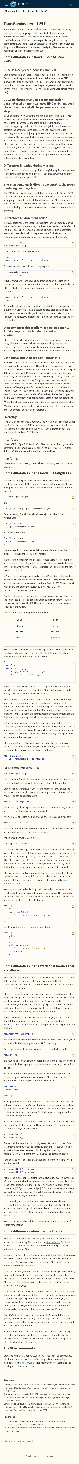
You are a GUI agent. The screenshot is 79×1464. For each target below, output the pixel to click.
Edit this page (33, 1456)
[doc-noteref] (37, 29)
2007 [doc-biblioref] (27, 1212)
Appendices (14, 11)
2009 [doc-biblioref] (41, 1004)
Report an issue (50, 1456)
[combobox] (72, 4)
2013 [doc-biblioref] (72, 1208)
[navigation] (62, 11)
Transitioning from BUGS (35, 11)
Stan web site (53, 1242)
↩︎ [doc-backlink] (42, 1424)
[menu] (6, 4)
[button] (5, 11)
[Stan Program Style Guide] (19, 1441)
